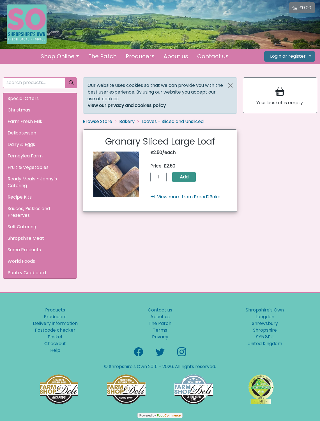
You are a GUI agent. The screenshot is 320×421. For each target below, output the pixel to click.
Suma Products (24, 249)
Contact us (213, 56)
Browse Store (97, 121)
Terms (160, 330)
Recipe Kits (20, 197)
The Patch (102, 56)
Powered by (160, 415)
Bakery (127, 121)
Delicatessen (22, 133)
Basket (55, 337)
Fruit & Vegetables (28, 167)
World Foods (21, 261)
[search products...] (34, 82)
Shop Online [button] (58, 56)
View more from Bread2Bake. (185, 197)
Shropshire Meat (26, 238)
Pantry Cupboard (27, 272)
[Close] (230, 85)
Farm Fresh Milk (25, 121)
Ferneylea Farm (25, 156)
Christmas (19, 110)
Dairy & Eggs (21, 144)
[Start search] (71, 82)
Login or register (288, 56)
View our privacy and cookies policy (127, 105)
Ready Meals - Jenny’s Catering (32, 182)
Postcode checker (55, 330)
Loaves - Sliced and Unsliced (173, 121)
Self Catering (22, 227)
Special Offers (23, 98)
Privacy (160, 337)
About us (176, 56)
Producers (140, 56)
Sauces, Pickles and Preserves (29, 211)
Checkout (55, 343)
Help (55, 350)
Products (55, 310)
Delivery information (55, 323)
